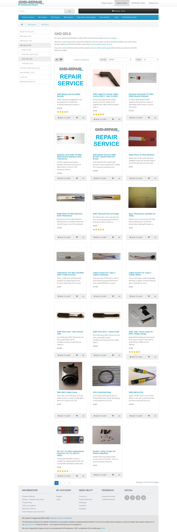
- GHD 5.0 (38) (25, 50)
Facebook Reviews (108, 496)
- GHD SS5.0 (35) (26, 59)
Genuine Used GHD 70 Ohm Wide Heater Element (141, 95)
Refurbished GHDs (129, 17)
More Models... (105, 17)
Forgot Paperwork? (86, 499)
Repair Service (107, 3)
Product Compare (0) (81, 60)
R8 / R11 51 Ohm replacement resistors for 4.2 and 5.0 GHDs (70, 453)
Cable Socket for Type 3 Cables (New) (140, 273)
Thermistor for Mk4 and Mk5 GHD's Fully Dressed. (70, 273)
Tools (116, 17)
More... (104, 528)
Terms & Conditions (29, 505)
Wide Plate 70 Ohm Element (141, 154)
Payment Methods (28, 496)
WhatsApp (82, 502)
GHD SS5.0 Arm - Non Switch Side (70, 332)
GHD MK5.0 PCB (136, 392)
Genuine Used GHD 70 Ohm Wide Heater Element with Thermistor (69, 156)
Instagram (82, 509)
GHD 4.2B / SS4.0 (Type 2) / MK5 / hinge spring (141, 332)
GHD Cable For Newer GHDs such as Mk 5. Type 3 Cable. (105, 95)
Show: (139, 59)
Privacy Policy (27, 502)
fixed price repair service (103, 44)
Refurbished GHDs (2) (27, 82)
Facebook (82, 505)
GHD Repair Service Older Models (68, 95)
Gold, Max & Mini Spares (86, 17)
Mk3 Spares (42, 17)
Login (58, 499)
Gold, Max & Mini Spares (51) (30, 68)
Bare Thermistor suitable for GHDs (142, 214)
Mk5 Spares (68, 17)
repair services (29, 524)
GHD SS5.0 (45, 25)
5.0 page (113, 38)
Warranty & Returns (29, 509)
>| (69, 483)
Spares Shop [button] (122, 3)
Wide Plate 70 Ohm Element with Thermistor (69, 214)
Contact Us (83, 496)
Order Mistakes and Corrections (33, 512)
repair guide (67, 42)
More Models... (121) (27, 72)
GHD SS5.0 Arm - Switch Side (106, 331)
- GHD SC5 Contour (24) (28, 54)
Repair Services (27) (27, 32)
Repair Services (28, 17)
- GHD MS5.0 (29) (26, 63)
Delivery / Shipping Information (33, 499)
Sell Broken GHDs (138, 3)
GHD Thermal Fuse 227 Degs (106, 213)
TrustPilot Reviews (108, 499)
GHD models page (103, 48)
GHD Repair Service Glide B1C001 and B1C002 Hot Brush (104, 156)
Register (59, 496)
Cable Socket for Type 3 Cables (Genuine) (104, 273)
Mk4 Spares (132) (26, 41)
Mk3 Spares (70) (25, 36)
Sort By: (103, 59)
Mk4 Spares (55, 17)
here (91, 42)
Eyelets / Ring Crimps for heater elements (104, 452)
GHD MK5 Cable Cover (67, 392)
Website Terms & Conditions (61, 518)
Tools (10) (23, 77)
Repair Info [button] (154, 3)
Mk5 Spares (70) (25, 45)
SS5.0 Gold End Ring (102, 392)
